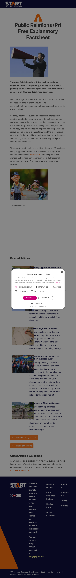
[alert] (38, 289)
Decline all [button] (46, 298)
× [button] (62, 272)
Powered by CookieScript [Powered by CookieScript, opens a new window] (38, 306)
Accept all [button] (29, 298)
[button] (16, 287)
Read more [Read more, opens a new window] (58, 282)
